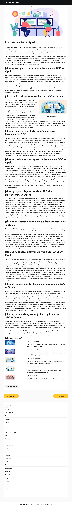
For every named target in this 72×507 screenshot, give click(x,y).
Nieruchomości (9, 442)
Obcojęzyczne (9, 445)
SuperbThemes (48, 504)
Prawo (7, 452)
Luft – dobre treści (12, 2)
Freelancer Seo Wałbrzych (34, 349)
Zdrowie (7, 491)
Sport (6, 465)
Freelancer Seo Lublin (32, 375)
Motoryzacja (8, 438)
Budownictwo (9, 412)
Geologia (7, 422)
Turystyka (8, 474)
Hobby (7, 425)
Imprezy (7, 429)
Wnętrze (7, 487)
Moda (6, 435)
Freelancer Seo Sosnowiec (34, 358)
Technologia (8, 468)
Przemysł (7, 455)
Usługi (7, 484)
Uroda (7, 481)
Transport (8, 471)
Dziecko (7, 416)
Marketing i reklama (12, 386)
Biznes (7, 409)
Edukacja (7, 419)
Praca (6, 448)
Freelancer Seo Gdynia (33, 341)
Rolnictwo (8, 458)
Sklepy (7, 461)
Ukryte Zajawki (9, 478)
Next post (61, 396)
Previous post (11, 396)
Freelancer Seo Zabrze (33, 367)
